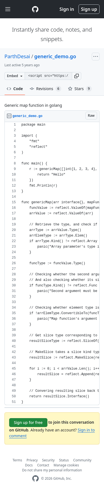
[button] (76, 76)
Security (48, 460)
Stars (80, 89)
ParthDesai (17, 56)
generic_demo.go (55, 56)
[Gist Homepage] (35, 9)
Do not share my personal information (52, 470)
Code (15, 88)
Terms (17, 460)
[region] (52, 263)
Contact (43, 465)
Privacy (32, 460)
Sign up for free (28, 422)
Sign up (89, 9)
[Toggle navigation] (7, 9)
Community (82, 460)
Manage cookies (66, 465)
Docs (29, 465)
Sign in (67, 9)
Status (64, 460)
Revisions (45, 89)
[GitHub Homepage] (35, 478)
